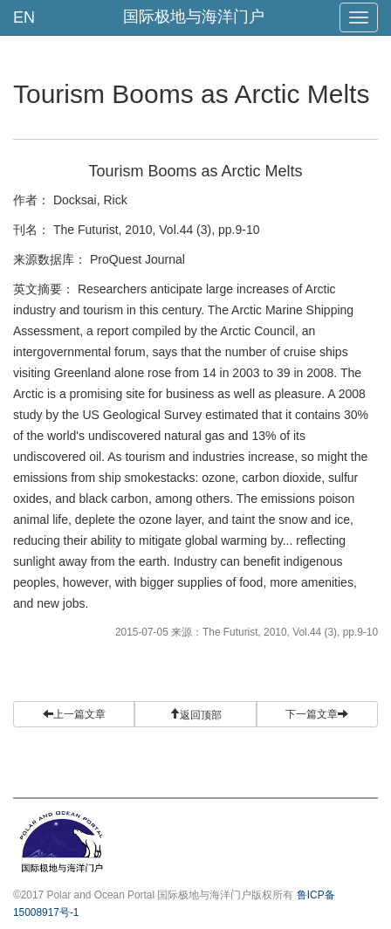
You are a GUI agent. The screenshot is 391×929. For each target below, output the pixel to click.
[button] (195, 714)
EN (24, 17)
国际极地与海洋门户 (193, 16)
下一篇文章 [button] (316, 714)
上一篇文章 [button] (74, 714)
